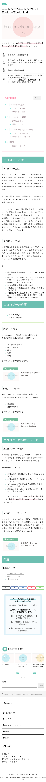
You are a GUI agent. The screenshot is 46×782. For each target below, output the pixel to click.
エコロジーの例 (18, 112)
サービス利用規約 (10, 762)
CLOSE (37, 97)
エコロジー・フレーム (21, 137)
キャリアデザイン (13, 725)
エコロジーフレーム (15, 574)
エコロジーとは (17, 105)
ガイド (8, 719)
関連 (12, 142)
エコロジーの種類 (18, 117)
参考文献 (34, 774)
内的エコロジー (18, 121)
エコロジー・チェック (21, 133)
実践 (7, 731)
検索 (4, 682)
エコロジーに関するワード (22, 130)
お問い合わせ (8, 754)
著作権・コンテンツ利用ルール (15, 759)
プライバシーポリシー (11, 756)
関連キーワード (18, 146)
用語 (4, 4)
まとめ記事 (10, 713)
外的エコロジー (18, 124)
